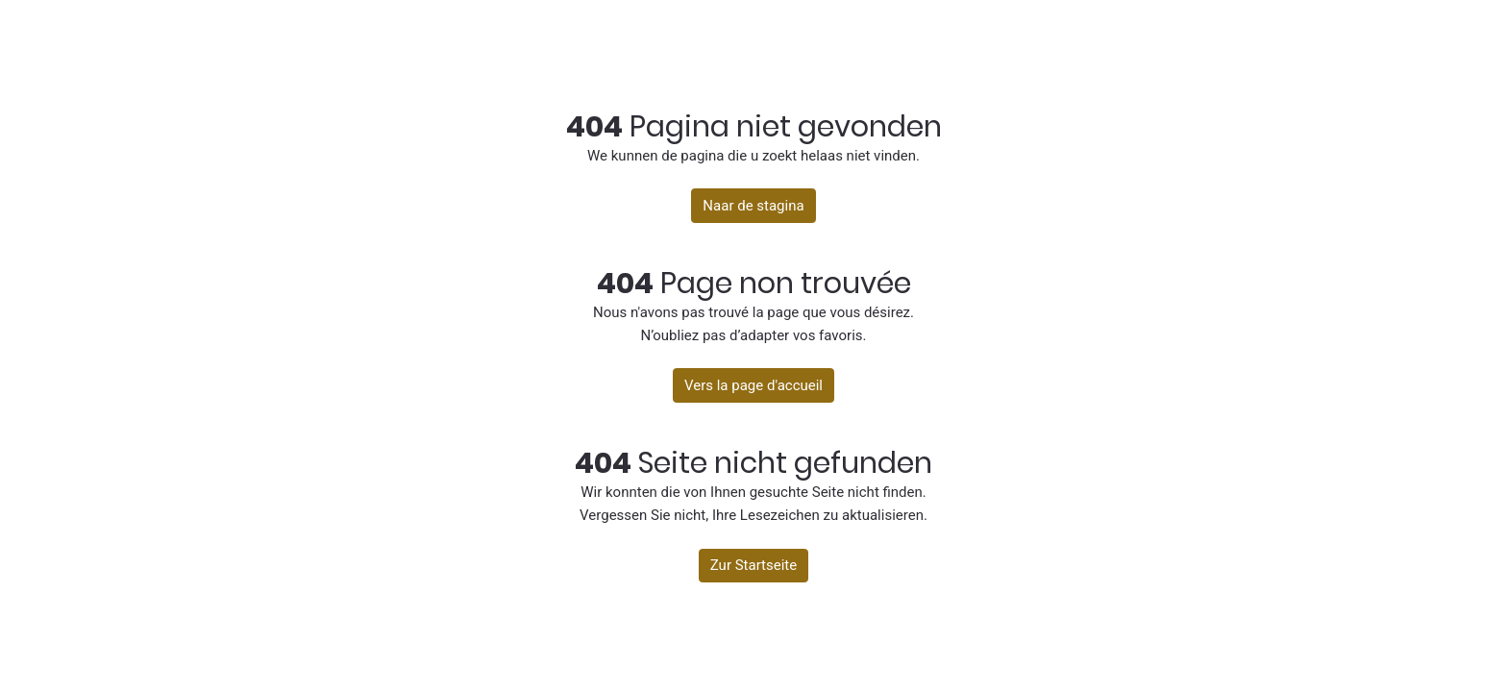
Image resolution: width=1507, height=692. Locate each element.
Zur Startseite (753, 565)
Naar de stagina (753, 205)
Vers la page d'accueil (753, 385)
